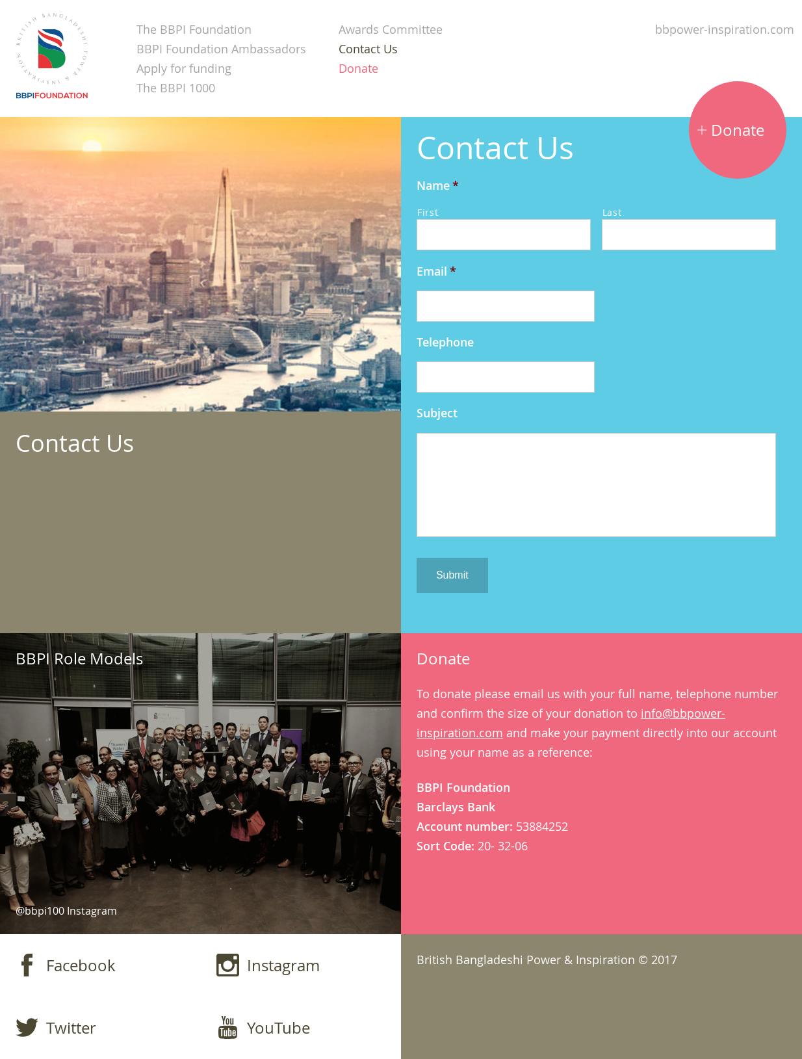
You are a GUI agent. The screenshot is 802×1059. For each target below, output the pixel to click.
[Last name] (689, 234)
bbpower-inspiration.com (724, 29)
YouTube (263, 1027)
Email (436, 271)
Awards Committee (391, 29)
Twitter (56, 1027)
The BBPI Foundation (194, 29)
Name (438, 185)
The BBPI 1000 (175, 88)
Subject (437, 413)
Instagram (268, 965)
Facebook (66, 965)
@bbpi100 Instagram (66, 911)
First (427, 212)
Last (612, 212)
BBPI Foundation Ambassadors (221, 49)
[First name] (504, 234)
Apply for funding (183, 68)
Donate (358, 68)
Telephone (445, 342)
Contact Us (368, 49)
